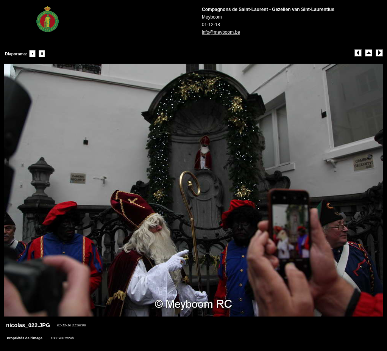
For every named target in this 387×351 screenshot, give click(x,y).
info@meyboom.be (221, 32)
